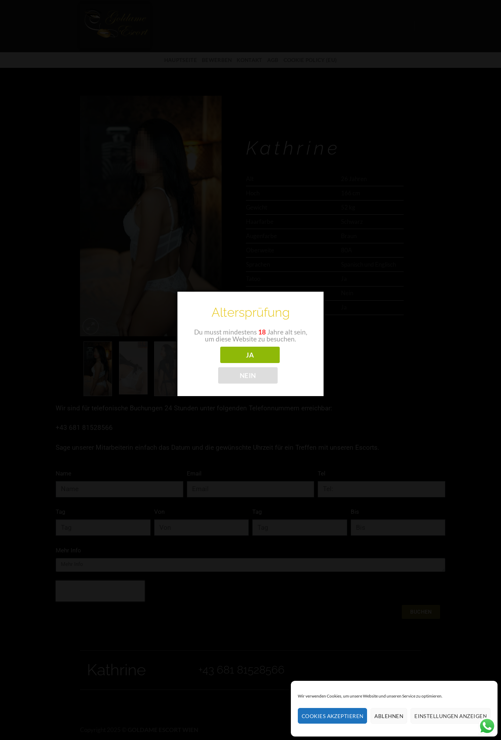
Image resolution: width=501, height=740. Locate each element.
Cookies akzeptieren (333, 716)
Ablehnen (388, 716)
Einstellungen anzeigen (450, 716)
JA (250, 355)
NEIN (248, 375)
